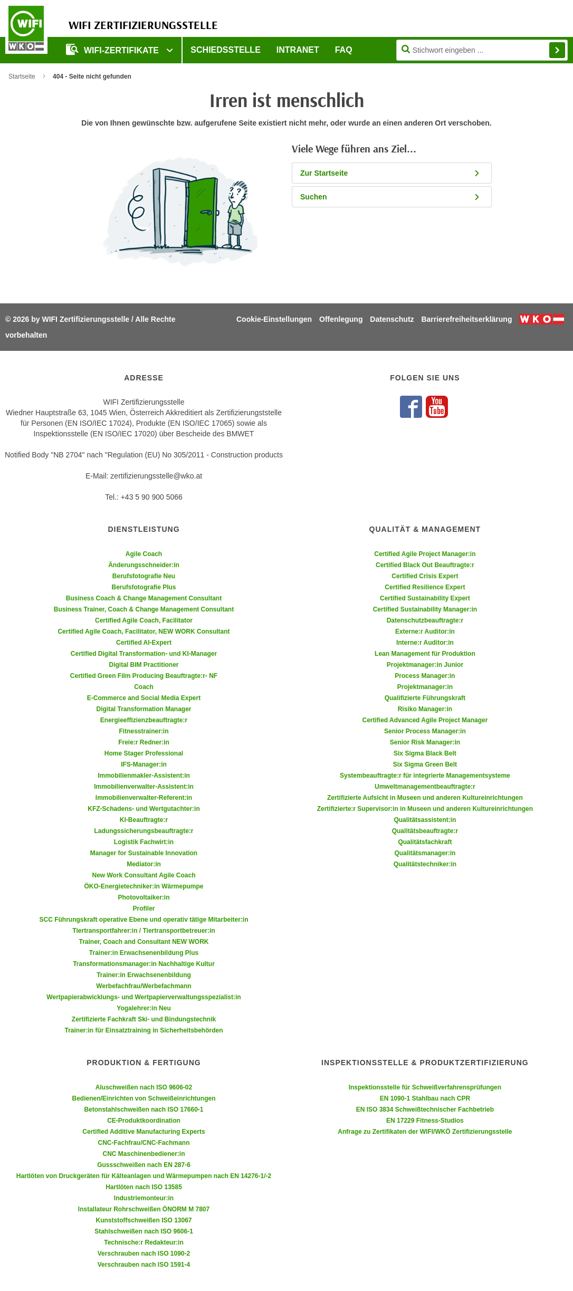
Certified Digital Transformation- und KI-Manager (144, 653)
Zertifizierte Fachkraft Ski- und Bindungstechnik (144, 1019)
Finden (557, 50)
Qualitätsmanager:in (424, 853)
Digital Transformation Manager (143, 709)
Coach (144, 687)
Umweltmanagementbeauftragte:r (425, 786)
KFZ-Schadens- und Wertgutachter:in (143, 808)
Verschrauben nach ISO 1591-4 (144, 1264)
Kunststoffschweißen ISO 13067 (144, 1220)
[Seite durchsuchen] (482, 50)
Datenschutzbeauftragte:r (425, 620)
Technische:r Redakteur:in (143, 1242)
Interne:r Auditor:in (425, 642)
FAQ (343, 49)
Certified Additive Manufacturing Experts (143, 1131)
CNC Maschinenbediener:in (143, 1154)
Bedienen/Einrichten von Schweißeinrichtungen (143, 1098)
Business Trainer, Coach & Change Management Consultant (144, 609)
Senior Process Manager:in (425, 731)
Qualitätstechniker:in (425, 864)
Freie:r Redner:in (143, 742)
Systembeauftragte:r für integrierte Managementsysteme (425, 775)
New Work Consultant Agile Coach (143, 875)
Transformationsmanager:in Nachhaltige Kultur (144, 964)
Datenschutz (392, 319)
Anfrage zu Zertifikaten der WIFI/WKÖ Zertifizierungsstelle (425, 1131)
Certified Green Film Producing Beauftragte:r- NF (143, 676)
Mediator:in (144, 864)
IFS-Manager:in (144, 764)
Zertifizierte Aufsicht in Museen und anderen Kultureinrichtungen (425, 797)
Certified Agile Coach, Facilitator (144, 620)
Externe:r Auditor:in (425, 631)
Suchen (390, 197)
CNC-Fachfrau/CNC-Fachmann (143, 1142)
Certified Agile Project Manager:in (424, 554)
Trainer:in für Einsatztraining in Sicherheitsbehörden (143, 1030)
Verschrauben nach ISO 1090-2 (144, 1253)
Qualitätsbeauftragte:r (425, 831)
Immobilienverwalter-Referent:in (144, 797)
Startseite (21, 76)
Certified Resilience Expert (425, 587)
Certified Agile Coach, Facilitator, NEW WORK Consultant (144, 631)
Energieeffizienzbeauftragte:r (143, 720)
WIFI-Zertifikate (113, 49)
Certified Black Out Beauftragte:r (425, 565)
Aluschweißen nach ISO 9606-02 (144, 1087)
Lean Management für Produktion (425, 653)
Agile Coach (144, 554)
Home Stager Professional (143, 753)
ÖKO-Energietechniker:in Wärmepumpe (143, 886)
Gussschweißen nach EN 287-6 (143, 1165)
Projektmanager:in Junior (425, 664)
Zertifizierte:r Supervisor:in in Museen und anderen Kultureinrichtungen (425, 808)
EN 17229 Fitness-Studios (425, 1120)
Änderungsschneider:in (143, 565)
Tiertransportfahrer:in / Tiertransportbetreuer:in (143, 930)
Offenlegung (340, 319)
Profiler (143, 908)
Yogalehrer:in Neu (143, 1008)
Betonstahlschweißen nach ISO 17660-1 (143, 1109)
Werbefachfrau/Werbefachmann (143, 986)
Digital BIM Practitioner (143, 664)
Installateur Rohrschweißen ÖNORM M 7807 (143, 1209)
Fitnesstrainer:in (143, 731)
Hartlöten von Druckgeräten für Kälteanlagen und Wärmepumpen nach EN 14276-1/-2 (143, 1176)
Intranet (297, 49)
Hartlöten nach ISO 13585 (144, 1187)
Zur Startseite (390, 173)
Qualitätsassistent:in (425, 820)
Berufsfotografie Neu (143, 576)
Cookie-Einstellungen (274, 319)
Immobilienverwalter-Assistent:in (144, 786)
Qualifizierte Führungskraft (425, 698)
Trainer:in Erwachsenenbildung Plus (143, 953)
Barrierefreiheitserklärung (466, 319)
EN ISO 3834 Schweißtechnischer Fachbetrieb (425, 1109)
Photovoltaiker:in (143, 897)
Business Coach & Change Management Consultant (144, 598)
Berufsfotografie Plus (143, 587)
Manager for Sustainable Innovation (143, 853)
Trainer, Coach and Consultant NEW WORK (143, 941)
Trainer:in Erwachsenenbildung (144, 975)
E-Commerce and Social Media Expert (143, 698)
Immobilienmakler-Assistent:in (144, 775)
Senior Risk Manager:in (425, 742)
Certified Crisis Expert (424, 576)
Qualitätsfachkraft (425, 842)
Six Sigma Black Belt (425, 753)
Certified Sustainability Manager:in (425, 609)
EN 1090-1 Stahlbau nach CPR (425, 1098)
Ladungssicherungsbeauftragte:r (143, 831)
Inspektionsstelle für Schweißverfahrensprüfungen (425, 1087)
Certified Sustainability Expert (425, 598)
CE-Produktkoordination (143, 1120)
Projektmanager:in (425, 687)
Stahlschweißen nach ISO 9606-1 (143, 1231)
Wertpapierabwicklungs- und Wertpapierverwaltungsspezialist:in (143, 997)
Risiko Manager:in (425, 709)
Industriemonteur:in (144, 1198)
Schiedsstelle (225, 49)
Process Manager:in (425, 676)
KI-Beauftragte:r (144, 820)
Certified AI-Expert (143, 642)
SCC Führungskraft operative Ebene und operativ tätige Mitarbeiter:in (143, 919)
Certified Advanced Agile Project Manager (425, 720)
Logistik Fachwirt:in (144, 842)
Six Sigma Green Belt (425, 764)
